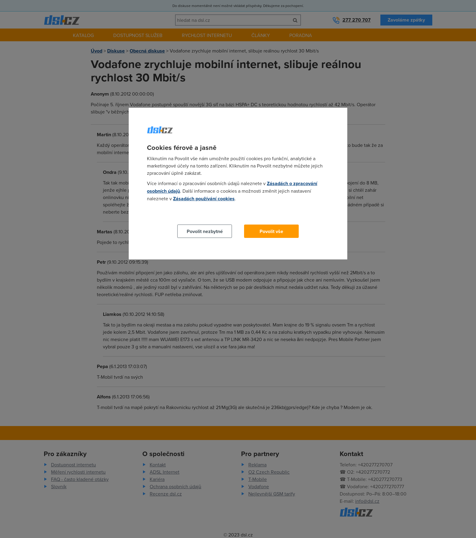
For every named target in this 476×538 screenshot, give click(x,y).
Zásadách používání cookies (204, 198)
